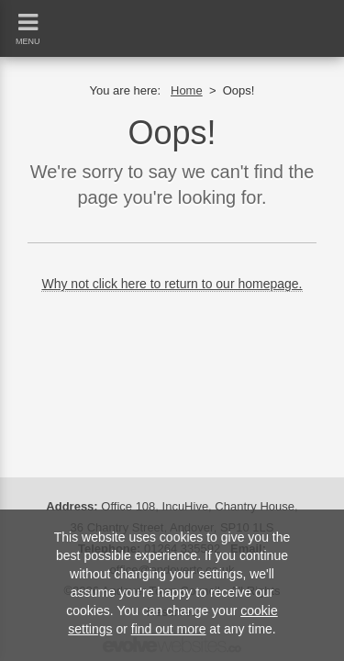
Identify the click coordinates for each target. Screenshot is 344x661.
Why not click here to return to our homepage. (171, 283)
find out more (168, 629)
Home (187, 90)
